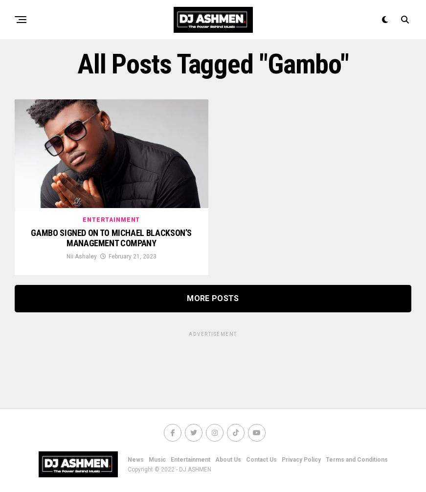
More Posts (213, 298)
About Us (228, 459)
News (136, 459)
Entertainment (190, 459)
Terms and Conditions (357, 459)
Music (157, 459)
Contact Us (261, 459)
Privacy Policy (301, 459)
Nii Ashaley (82, 256)
